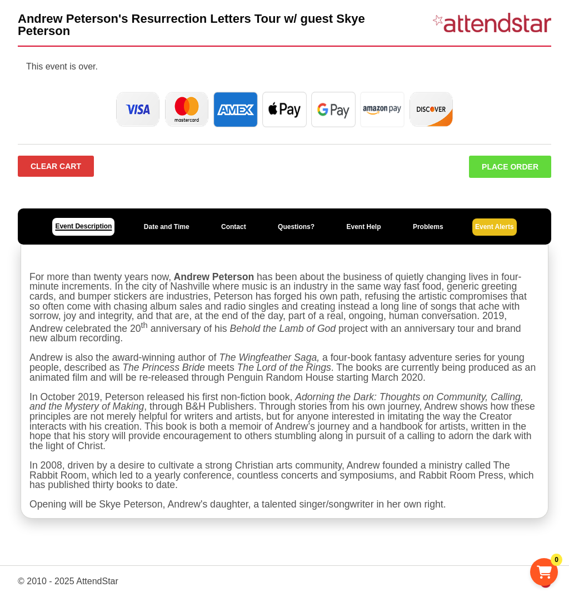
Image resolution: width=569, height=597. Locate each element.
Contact (233, 227)
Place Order (510, 166)
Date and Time (166, 227)
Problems (428, 227)
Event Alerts (494, 227)
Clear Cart (56, 166)
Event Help (363, 227)
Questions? (296, 227)
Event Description (83, 226)
